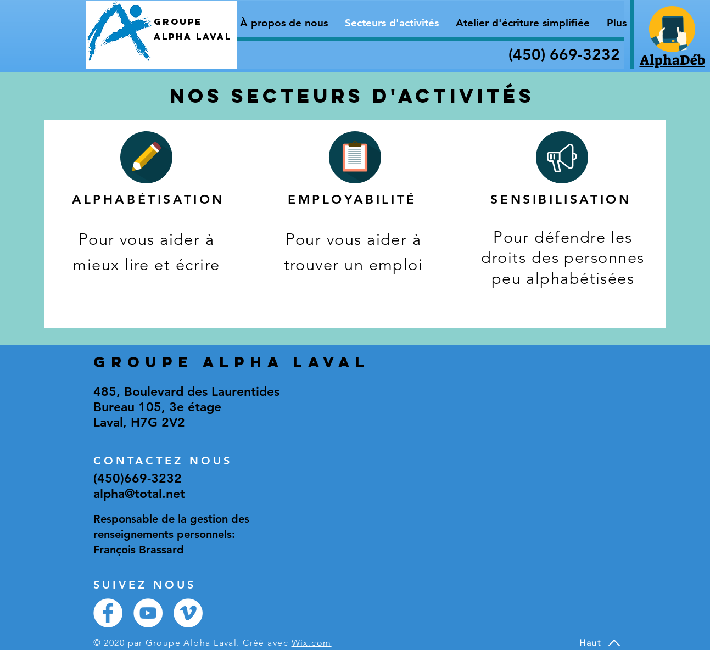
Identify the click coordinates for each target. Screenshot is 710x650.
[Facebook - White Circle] (107, 612)
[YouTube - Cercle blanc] (148, 612)
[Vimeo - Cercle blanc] (188, 612)
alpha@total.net (139, 493)
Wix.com (312, 642)
